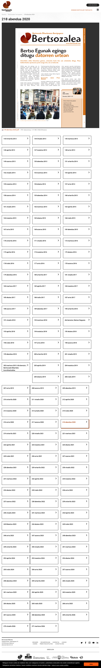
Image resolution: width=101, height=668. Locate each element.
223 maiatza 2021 (38, 445)
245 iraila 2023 (67, 524)
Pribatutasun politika (46, 644)
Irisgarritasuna (45, 642)
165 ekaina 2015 (40, 218)
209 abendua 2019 (68, 388)
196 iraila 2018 (9, 343)
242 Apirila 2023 (68, 513)
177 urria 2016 (39, 263)
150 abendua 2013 (40, 161)
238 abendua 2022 (38, 501)
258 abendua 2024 (10, 581)
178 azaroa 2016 (71, 263)
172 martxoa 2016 (71, 241)
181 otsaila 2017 (71, 275)
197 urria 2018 (39, 343)
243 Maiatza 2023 (10, 524)
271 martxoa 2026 (38, 626)
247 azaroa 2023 (38, 535)
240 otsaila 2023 (9, 513)
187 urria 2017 (70, 297)
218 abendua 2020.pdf (10, 130)
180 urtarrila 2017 (40, 275)
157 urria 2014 (70, 184)
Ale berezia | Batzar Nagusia (75, 320)
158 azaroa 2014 (9, 195)
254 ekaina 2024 (68, 558)
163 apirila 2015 (70, 207)
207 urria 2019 (9, 388)
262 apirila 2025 (37, 592)
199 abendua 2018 (10, 354)
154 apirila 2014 (70, 173)
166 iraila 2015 (70, 218)
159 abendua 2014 (40, 195)
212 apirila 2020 (68, 399)
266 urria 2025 (67, 603)
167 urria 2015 (9, 229)
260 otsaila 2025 (68, 581)
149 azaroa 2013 (9, 161)
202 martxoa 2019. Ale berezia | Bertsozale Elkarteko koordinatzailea (15, 368)
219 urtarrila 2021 (10, 433)
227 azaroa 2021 (68, 456)
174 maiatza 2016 (40, 252)
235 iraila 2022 (37, 490)
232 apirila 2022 (37, 479)
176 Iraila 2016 (9, 263)
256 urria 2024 (37, 569)
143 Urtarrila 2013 (10, 139)
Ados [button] (91, 664)
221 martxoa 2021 (68, 433)
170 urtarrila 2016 (10, 241)
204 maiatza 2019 (71, 365)
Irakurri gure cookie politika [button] (60, 665)
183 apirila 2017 (40, 286)
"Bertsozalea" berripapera (15, 14)
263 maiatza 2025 (68, 592)
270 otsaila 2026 (9, 626)
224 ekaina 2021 (68, 445)
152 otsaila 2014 (9, 173)
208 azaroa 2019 (38, 388)
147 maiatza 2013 (40, 150)
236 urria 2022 (67, 490)
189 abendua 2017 (40, 309)
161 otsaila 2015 (9, 207)
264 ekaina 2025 (9, 603)
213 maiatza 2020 (10, 411)
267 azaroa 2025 (9, 615)
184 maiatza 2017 (71, 286)
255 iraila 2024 (9, 569)
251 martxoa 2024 (68, 547)
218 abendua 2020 (68, 422)
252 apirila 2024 (9, 558)
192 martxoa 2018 (40, 320)
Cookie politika (59, 644)
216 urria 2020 (9, 422)
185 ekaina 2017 (9, 297)
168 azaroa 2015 (40, 229)
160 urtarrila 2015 (71, 195)
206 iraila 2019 (70, 377)
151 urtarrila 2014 (71, 161)
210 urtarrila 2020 (10, 399)
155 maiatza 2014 (10, 184)
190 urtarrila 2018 (71, 309)
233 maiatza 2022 (68, 479)
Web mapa (35, 642)
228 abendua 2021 (10, 467)
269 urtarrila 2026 (68, 615)
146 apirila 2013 (9, 150)
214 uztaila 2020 (38, 411)
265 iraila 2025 (37, 603)
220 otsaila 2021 (38, 433)
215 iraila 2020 (67, 411)
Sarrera (4, 14)
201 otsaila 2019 (71, 354)
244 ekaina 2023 (37, 524)
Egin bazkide (93, 5)
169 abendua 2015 (71, 229)
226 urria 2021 (37, 456)
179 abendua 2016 (10, 275)
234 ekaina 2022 (9, 490)
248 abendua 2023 (68, 535)
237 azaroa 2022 (9, 501)
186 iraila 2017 (39, 297)
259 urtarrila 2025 (38, 581)
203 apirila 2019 (40, 365)
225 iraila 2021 (9, 456)
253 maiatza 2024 (38, 558)
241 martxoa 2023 (38, 513)
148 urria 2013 (70, 150)
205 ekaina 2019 (40, 377)
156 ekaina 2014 (40, 184)
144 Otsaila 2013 (40, 139)
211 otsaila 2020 (38, 399)
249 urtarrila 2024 (10, 547)
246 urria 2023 (9, 535)
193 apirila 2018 (9, 331)
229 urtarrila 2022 (38, 467)
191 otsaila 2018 (9, 320)
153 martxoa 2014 (40, 173)
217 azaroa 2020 (38, 422)
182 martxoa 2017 (10, 286)
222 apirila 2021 (9, 445)
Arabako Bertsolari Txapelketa (81, 10)
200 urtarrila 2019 (40, 354)
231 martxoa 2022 (10, 479)
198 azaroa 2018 (71, 343)
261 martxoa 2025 (10, 592)
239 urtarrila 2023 (68, 501)
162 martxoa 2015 (40, 207)
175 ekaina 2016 (70, 252)
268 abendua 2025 (38, 615)
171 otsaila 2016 (40, 241)
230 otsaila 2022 (68, 467)
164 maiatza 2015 (10, 218)
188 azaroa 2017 (9, 309)
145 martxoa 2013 (71, 139)
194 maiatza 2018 (40, 331)
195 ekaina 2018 (70, 331)
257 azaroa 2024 (68, 569)
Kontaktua (56, 642)
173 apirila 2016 (9, 252)
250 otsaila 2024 (38, 547)
